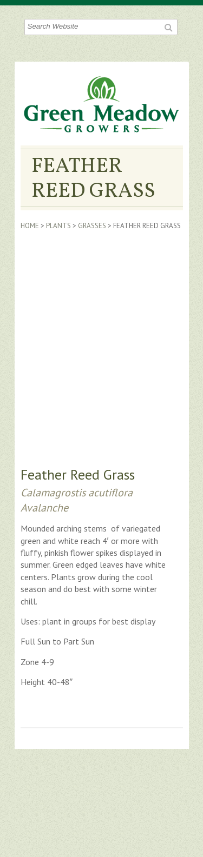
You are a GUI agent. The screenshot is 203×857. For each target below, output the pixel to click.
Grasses (92, 225)
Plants (58, 225)
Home (30, 225)
